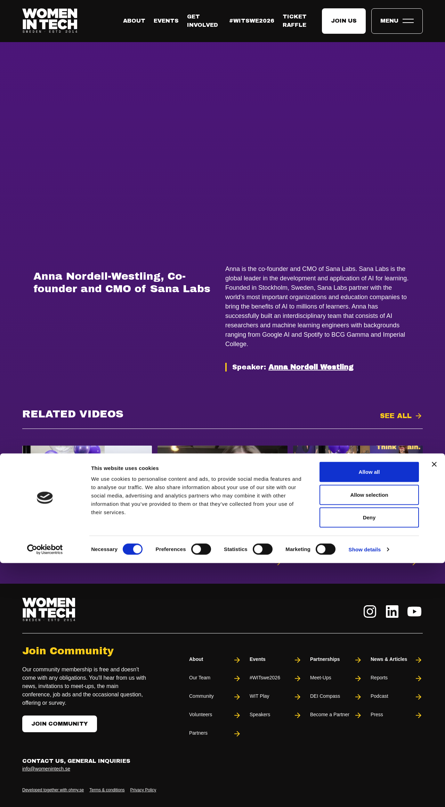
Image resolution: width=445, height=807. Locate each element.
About (134, 21)
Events (166, 21)
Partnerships (336, 660)
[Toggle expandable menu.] (397, 21)
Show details (365, 793)
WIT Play (276, 697)
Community (215, 697)
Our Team (215, 678)
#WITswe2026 (251, 21)
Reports (397, 678)
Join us (344, 21)
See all (396, 416)
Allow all (369, 716)
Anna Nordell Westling (310, 367)
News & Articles (397, 660)
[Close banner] (434, 708)
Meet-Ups (336, 678)
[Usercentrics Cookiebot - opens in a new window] (45, 793)
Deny (369, 761)
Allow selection (369, 739)
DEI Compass (336, 697)
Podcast (397, 697)
